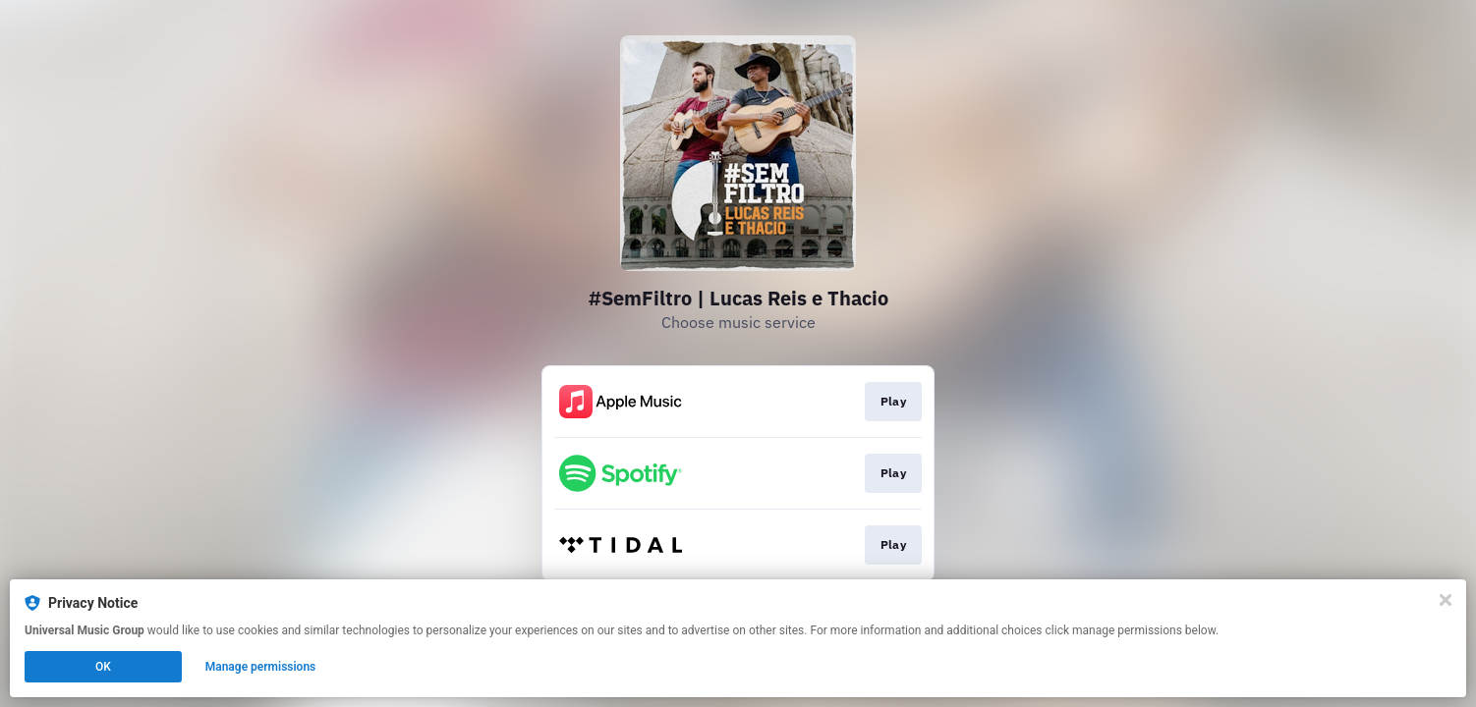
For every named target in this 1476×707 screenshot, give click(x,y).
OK (103, 667)
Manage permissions (260, 667)
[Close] (1445, 600)
